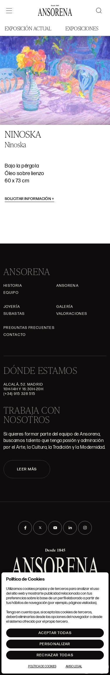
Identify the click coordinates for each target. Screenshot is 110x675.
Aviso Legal (74, 666)
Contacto (15, 334)
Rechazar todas (55, 655)
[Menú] (9, 10)
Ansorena (67, 285)
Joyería (12, 306)
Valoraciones (71, 313)
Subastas (14, 313)
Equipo (11, 292)
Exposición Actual (28, 28)
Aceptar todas (55, 633)
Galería (64, 306)
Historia (13, 285)
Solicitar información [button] (29, 198)
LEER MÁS (27, 469)
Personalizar (55, 644)
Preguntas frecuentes (29, 327)
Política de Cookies (42, 666)
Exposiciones (81, 28)
